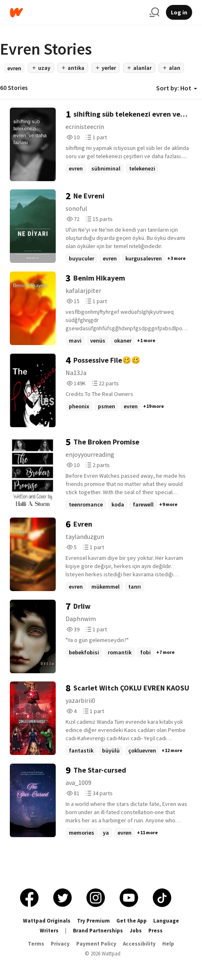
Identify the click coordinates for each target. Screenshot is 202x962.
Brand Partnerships (98, 930)
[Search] (154, 12)
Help (168, 943)
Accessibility (139, 943)
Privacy (60, 943)
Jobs (135, 930)
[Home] (76, 12)
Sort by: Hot (176, 88)
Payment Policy (96, 943)
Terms (36, 943)
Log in (179, 12)
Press (155, 930)
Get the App (131, 920)
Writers (49, 930)
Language (166, 920)
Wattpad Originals (46, 920)
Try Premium (93, 920)
